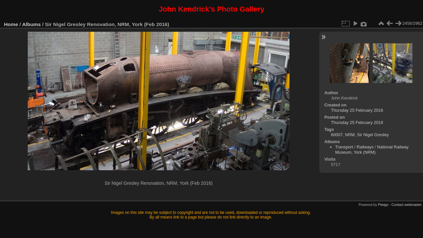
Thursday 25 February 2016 (357, 110)
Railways (365, 146)
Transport (344, 146)
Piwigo (383, 205)
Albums (31, 24)
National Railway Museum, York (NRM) (371, 149)
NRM (350, 134)
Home (11, 24)
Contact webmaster (407, 205)
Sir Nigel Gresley (373, 134)
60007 (337, 134)
